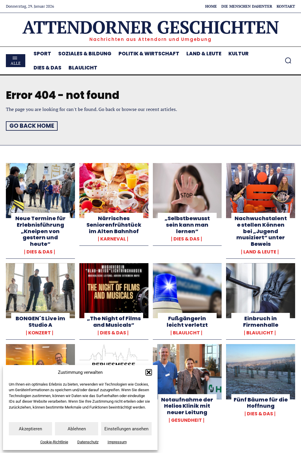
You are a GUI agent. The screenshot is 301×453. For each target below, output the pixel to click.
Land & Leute (259, 251)
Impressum (117, 442)
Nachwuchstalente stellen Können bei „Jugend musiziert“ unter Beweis (260, 231)
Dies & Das (39, 251)
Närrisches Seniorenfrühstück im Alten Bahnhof (113, 225)
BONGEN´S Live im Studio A (40, 321)
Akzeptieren (30, 429)
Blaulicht (186, 332)
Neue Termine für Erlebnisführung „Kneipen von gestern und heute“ (40, 231)
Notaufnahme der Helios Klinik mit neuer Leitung (187, 405)
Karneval (113, 238)
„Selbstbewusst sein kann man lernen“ (187, 225)
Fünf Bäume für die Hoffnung (261, 402)
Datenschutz (87, 442)
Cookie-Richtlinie (54, 442)
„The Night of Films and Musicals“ (114, 321)
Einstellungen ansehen (126, 429)
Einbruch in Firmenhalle (260, 321)
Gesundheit (186, 419)
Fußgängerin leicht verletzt (187, 321)
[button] (149, 372)
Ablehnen (77, 429)
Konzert (39, 332)
